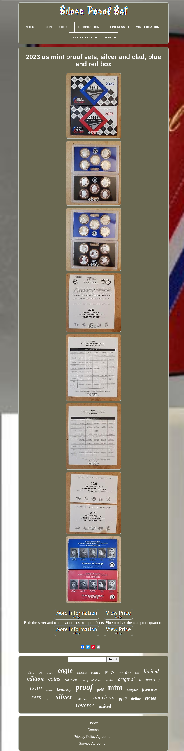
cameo (95, 672)
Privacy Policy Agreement (93, 737)
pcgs (109, 671)
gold (100, 689)
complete (71, 680)
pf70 (123, 698)
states (150, 698)
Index (93, 723)
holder (109, 680)
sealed (49, 690)
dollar (136, 698)
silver (64, 697)
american (103, 697)
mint (115, 688)
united (105, 706)
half (137, 672)
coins (54, 679)
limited (151, 671)
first (31, 672)
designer (132, 690)
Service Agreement (93, 743)
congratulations (91, 680)
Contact (93, 730)
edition (35, 678)
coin (36, 688)
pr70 (40, 673)
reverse (85, 705)
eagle (65, 670)
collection (82, 699)
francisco (149, 689)
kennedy (64, 689)
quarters (82, 672)
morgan (124, 672)
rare (48, 699)
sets (36, 697)
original (126, 679)
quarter (50, 673)
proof (84, 687)
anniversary (149, 679)
